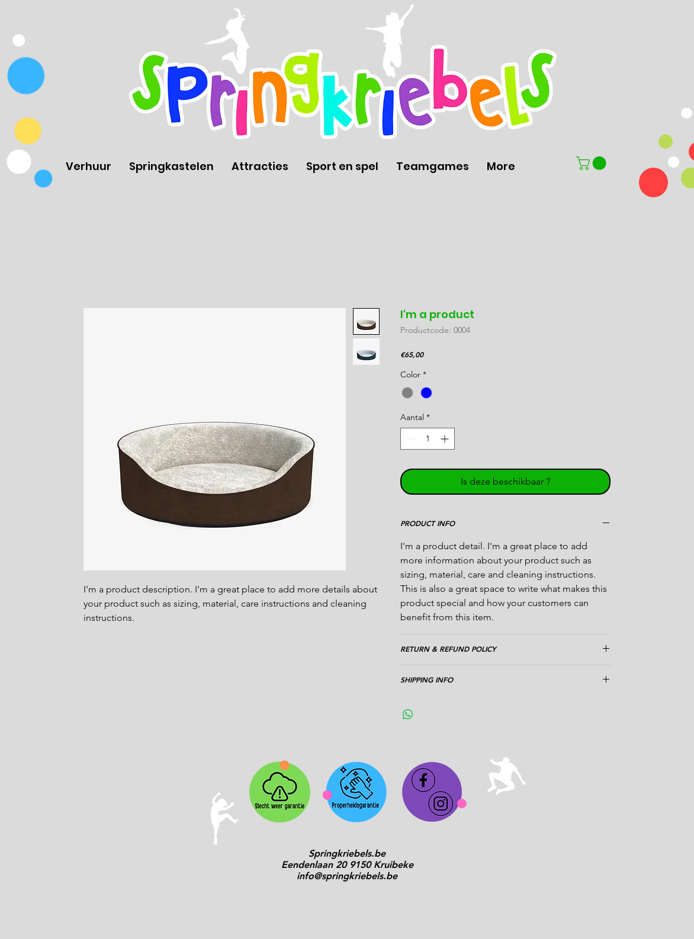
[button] (592, 163)
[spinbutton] (427, 438)
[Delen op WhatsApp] (408, 714)
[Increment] (445, 438)
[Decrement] (409, 438)
